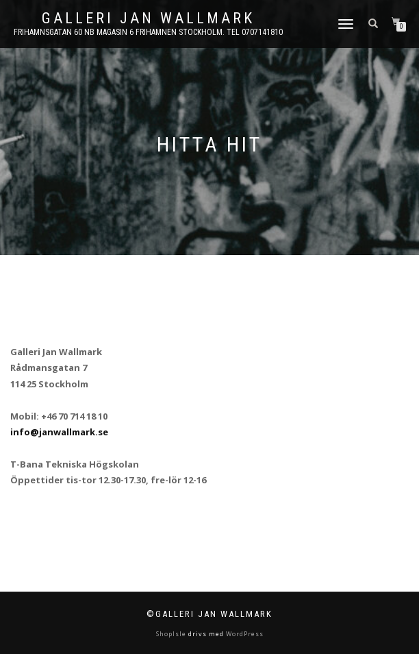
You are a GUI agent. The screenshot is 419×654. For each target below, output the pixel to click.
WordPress (244, 633)
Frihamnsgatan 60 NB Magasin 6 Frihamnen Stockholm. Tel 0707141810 (148, 32)
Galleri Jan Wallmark (148, 18)
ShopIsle (172, 633)
